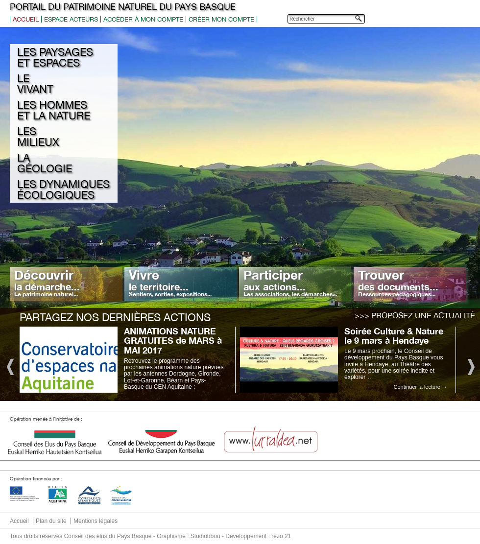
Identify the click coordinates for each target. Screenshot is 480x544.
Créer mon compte (221, 19)
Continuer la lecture (420, 387)
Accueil (26, 19)
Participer (290, 282)
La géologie (44, 163)
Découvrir (47, 282)
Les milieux (38, 136)
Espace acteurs (71, 19)
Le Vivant (35, 83)
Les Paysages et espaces (55, 57)
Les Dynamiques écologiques (63, 189)
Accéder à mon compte (143, 19)
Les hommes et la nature (53, 110)
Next (470, 366)
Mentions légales (95, 521)
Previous (9, 366)
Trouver (398, 282)
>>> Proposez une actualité (415, 315)
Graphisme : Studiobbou (188, 536)
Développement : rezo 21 (258, 536)
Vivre (170, 282)
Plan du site (51, 521)
